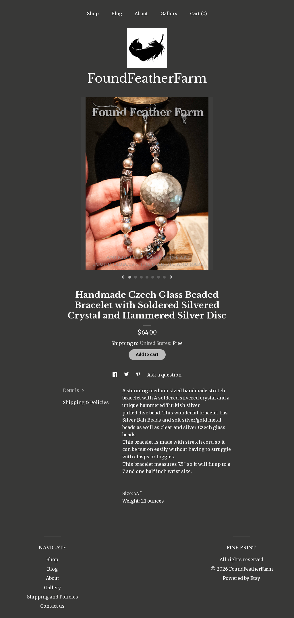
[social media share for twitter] (127, 375)
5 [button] (152, 277)
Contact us (52, 606)
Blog (116, 13)
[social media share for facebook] (115, 375)
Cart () (198, 13)
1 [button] (129, 277)
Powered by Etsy (241, 578)
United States (155, 343)
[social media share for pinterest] (139, 375)
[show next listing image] (171, 277)
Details (73, 390)
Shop (93, 13)
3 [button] (141, 277)
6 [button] (158, 277)
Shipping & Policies (86, 402)
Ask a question (164, 375)
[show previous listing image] (122, 277)
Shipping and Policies (52, 597)
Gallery (168, 13)
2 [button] (135, 277)
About (141, 13)
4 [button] (147, 277)
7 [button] (164, 277)
